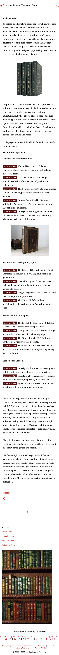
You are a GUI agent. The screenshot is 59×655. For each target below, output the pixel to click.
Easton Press (7, 532)
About (52, 646)
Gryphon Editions (9, 541)
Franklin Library (9, 536)
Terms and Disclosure (24, 646)
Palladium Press (8, 545)
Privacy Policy (6, 646)
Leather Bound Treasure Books (20, 5)
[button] (4, 498)
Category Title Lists (22, 648)
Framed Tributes (40, 648)
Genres (6, 493)
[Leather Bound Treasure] (1, 5)
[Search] (57, 6)
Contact (41, 646)
